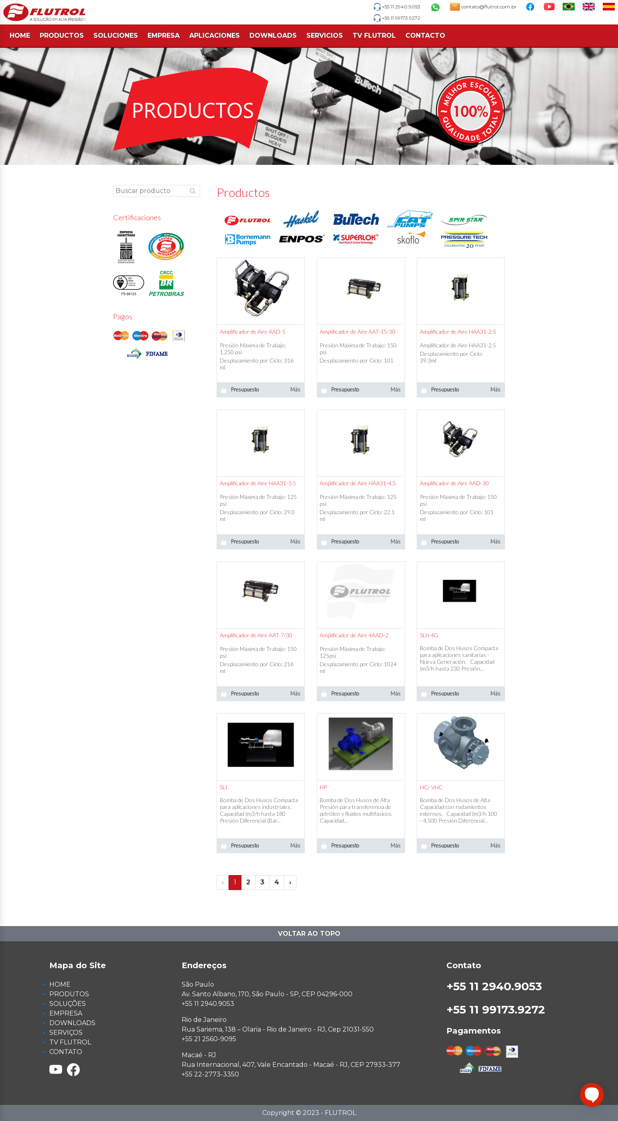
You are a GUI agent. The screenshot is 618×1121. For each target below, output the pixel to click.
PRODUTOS (69, 994)
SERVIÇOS (66, 1032)
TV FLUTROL (374, 35)
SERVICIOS (324, 35)
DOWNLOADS (273, 35)
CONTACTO (425, 35)
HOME (20, 35)
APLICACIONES (214, 35)
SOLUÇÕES (67, 1003)
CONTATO (65, 1052)
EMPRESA (164, 35)
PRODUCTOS (62, 35)
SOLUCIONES (115, 35)
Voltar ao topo (309, 933)
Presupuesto (240, 389)
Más (295, 389)
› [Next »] (290, 882)
